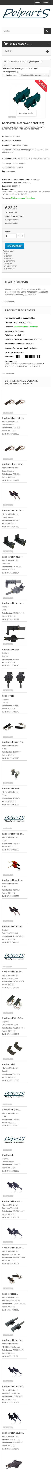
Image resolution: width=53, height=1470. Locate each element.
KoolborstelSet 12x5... (12, 1018)
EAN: (4, 186)
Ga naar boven (8, 302)
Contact (38, 2)
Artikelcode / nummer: (11, 183)
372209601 (22, 192)
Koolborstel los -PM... (12, 1201)
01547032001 (34, 192)
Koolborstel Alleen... (11, 1109)
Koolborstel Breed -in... (13, 834)
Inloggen (46, 2)
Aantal (8, 232)
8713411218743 (10, 194)
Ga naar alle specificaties (12, 167)
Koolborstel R (8, 1064)
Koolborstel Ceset (10, 649)
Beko (4, 192)
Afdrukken (10, 171)
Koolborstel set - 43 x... (13, 418)
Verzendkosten (11, 223)
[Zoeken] (47, 31)
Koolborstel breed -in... (12, 880)
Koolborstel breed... (11, 788)
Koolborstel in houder (12, 926)
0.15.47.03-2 (23, 194)
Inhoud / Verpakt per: (14, 216)
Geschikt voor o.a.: (10, 159)
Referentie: (7, 136)
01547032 (12, 192)
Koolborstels (8, 696)
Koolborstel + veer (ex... (13, 742)
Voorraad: (6, 198)
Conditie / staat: (9, 145)
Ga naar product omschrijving (14, 163)
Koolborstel (7, 1155)
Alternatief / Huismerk (11, 141)
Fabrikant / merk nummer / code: (16, 179)
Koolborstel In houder (12, 557)
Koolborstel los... (10, 1294)
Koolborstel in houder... (13, 510)
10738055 (35, 179)
